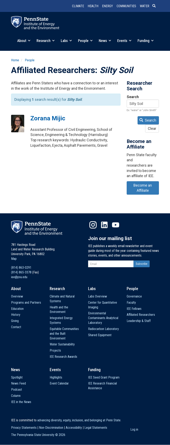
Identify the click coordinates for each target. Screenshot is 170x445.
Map (14, 259)
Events (124, 40)
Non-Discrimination (51, 428)
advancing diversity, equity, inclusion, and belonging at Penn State (79, 420)
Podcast (16, 390)
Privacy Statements (24, 428)
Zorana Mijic (47, 118)
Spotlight (17, 377)
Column (16, 396)
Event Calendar (59, 383)
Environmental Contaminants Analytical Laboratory (103, 318)
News (105, 40)
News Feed (18, 383)
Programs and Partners (26, 302)
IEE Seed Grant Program (103, 377)
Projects (55, 350)
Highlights (56, 377)
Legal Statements (95, 428)
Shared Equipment (99, 335)
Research (46, 40)
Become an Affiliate (142, 188)
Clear (152, 128)
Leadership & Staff (139, 321)
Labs (66, 40)
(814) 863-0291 (21, 268)
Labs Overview (97, 296)
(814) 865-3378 (21, 272)
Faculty (131, 302)
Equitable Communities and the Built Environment (64, 333)
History (15, 315)
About (23, 40)
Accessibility (74, 428)
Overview (17, 296)
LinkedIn (104, 225)
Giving (15, 321)
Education (17, 309)
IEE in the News (21, 402)
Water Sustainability (62, 344)
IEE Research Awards (63, 357)
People (85, 40)
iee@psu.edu (19, 277)
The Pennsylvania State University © (38, 435)
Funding (146, 40)
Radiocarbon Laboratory (103, 329)
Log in (134, 429)
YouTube (115, 225)
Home (15, 60)
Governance (134, 296)
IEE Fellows (134, 309)
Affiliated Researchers (141, 315)
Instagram (93, 225)
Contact (16, 327)
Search (133, 97)
